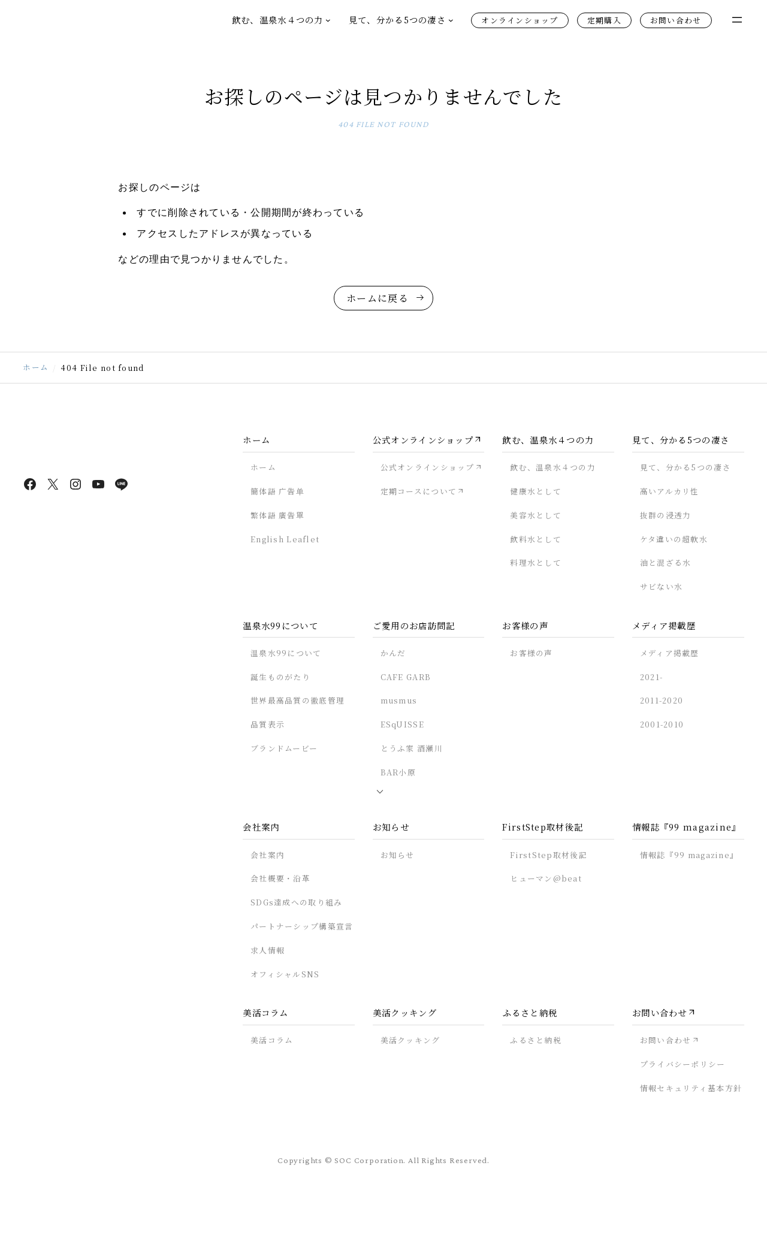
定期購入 (604, 20)
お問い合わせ (676, 20)
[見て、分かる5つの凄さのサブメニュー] (451, 20)
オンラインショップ (519, 20)
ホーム (36, 406)
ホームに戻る (377, 324)
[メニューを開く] (737, 20)
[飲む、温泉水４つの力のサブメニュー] (328, 20)
